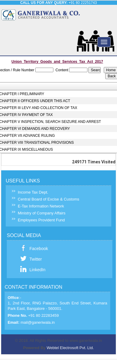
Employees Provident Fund (39, 220)
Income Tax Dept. (31, 192)
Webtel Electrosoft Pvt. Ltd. (70, 347)
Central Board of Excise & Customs (47, 199)
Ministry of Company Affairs (40, 213)
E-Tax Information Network (39, 206)
